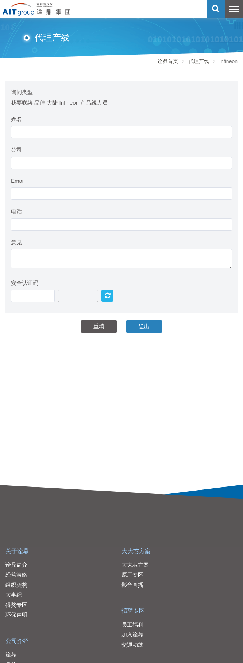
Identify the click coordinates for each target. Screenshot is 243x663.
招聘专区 (133, 611)
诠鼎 (10, 654)
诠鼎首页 (168, 61)
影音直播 (132, 585)
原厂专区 (132, 574)
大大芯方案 (136, 551)
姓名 (16, 119)
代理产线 (199, 61)
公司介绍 (17, 641)
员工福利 (132, 624)
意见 (16, 242)
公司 (16, 150)
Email (18, 181)
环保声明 (16, 615)
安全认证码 (24, 283)
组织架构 (16, 585)
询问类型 (22, 92)
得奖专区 (16, 605)
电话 (16, 211)
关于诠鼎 (17, 551)
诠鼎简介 (16, 565)
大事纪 (13, 595)
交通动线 (132, 644)
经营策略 (16, 574)
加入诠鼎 (132, 634)
